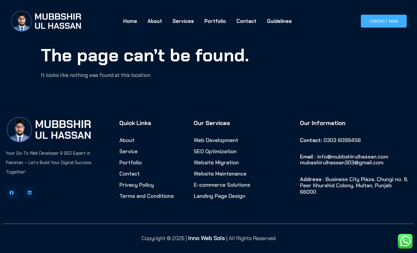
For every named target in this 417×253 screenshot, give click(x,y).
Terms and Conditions (146, 196)
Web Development (216, 140)
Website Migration (216, 162)
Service (128, 151)
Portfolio (215, 21)
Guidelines (279, 21)
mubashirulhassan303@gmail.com (341, 162)
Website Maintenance (220, 173)
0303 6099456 (330, 140)
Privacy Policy (136, 184)
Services (183, 21)
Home (130, 21)
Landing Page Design (219, 196)
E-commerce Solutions (222, 184)
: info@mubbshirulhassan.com (344, 156)
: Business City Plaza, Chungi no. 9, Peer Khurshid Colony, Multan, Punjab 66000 (354, 185)
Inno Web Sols (206, 238)
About (155, 21)
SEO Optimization (215, 151)
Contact (246, 21)
